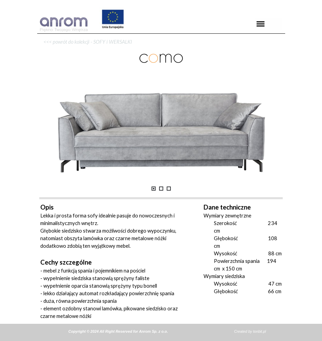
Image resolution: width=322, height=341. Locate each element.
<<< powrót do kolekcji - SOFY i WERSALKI (86, 42)
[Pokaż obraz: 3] (169, 188)
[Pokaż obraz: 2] (161, 188)
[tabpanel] (161, 33)
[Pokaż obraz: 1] (153, 188)
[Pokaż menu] (261, 24)
